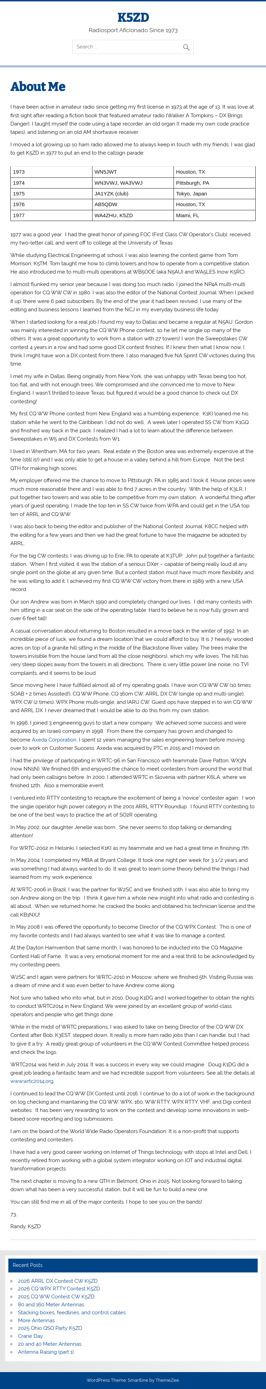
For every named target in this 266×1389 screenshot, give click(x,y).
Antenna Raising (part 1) (46, 1352)
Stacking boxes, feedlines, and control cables (72, 1312)
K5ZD (133, 17)
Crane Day (30, 1336)
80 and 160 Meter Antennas (51, 1304)
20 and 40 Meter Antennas (49, 1344)
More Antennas (36, 1320)
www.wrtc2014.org (31, 1081)
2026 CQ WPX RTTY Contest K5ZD (59, 1289)
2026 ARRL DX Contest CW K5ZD (58, 1281)
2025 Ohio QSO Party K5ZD (50, 1328)
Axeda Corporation (54, 740)
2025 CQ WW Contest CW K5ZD (56, 1297)
